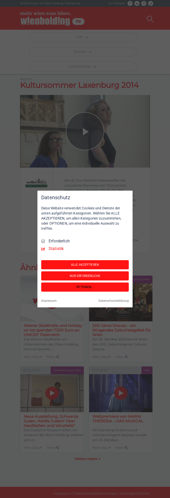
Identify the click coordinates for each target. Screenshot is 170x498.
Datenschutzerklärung (113, 300)
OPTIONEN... (85, 287)
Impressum (49, 300)
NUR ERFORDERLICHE (85, 276)
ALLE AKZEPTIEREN (85, 265)
